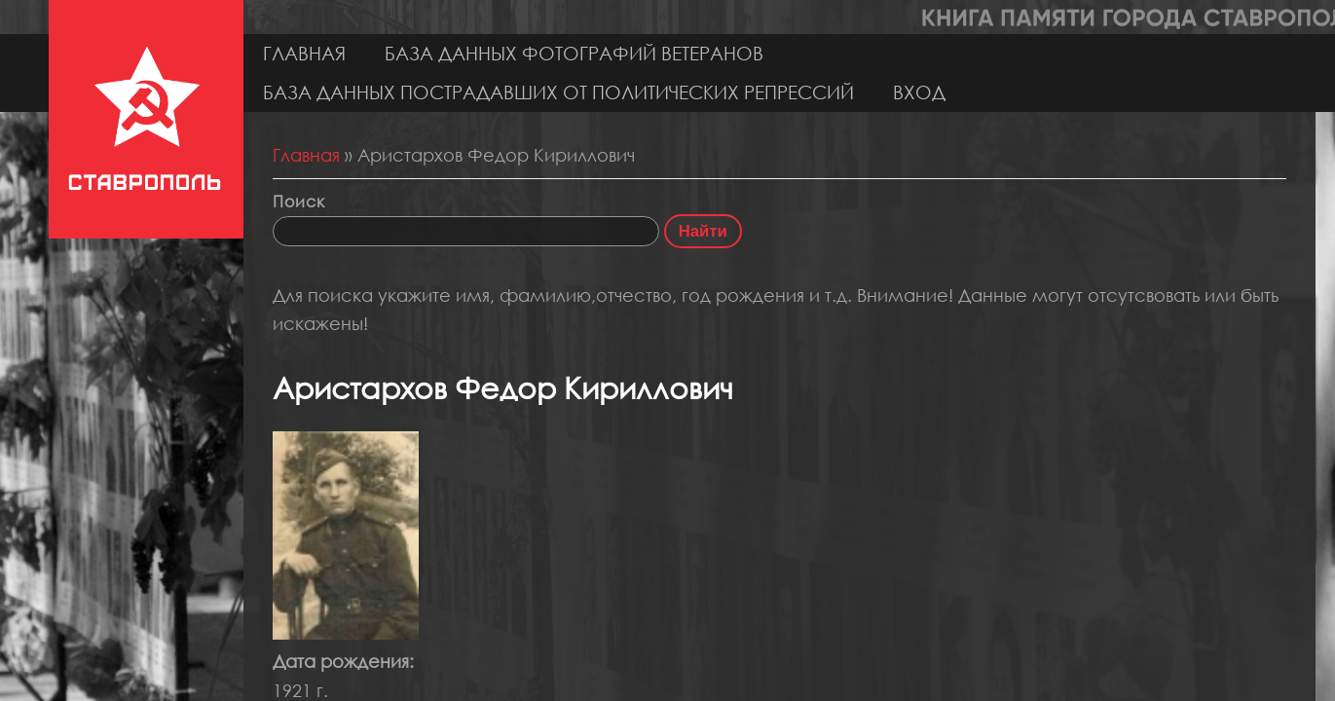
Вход (919, 92)
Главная (304, 53)
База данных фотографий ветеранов (574, 53)
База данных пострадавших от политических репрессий (558, 92)
